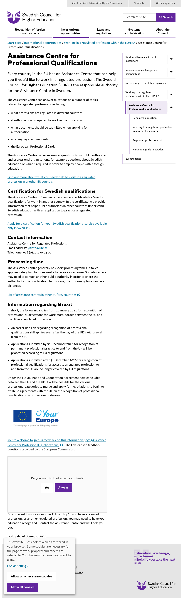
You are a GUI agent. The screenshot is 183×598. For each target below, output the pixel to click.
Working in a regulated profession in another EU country (152, 129)
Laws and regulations (104, 31)
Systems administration (134, 31)
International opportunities (71, 31)
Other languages (165, 3)
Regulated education (145, 118)
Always (63, 487)
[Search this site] (140, 17)
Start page (14, 43)
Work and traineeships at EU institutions (141, 59)
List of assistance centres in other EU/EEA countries (44, 295)
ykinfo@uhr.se (38, 248)
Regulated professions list (147, 140)
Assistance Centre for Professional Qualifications (145, 107)
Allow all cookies (22, 587)
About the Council (163, 31)
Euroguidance (133, 158)
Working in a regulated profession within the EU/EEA (99, 43)
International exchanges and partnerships (141, 72)
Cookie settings (17, 566)
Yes (47, 487)
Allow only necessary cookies (31, 576)
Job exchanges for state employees (145, 83)
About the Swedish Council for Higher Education (97, 3)
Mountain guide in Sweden (148, 149)
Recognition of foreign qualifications (30, 31)
